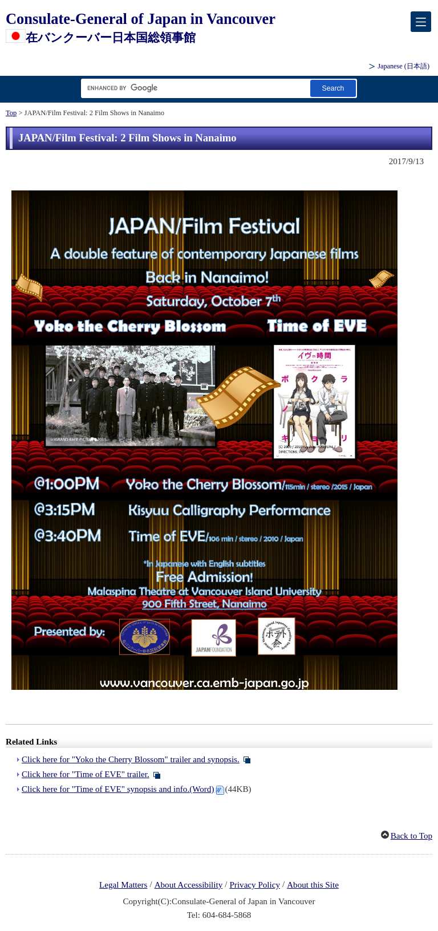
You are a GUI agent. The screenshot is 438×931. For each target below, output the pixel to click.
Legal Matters (123, 884)
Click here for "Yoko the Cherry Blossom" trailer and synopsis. (131, 759)
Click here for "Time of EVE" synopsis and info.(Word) (118, 789)
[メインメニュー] (421, 21)
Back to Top (411, 835)
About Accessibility (189, 884)
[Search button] (333, 88)
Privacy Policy (254, 884)
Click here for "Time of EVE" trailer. (85, 774)
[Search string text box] (193, 88)
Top (11, 113)
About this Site (313, 884)
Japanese (403, 66)
